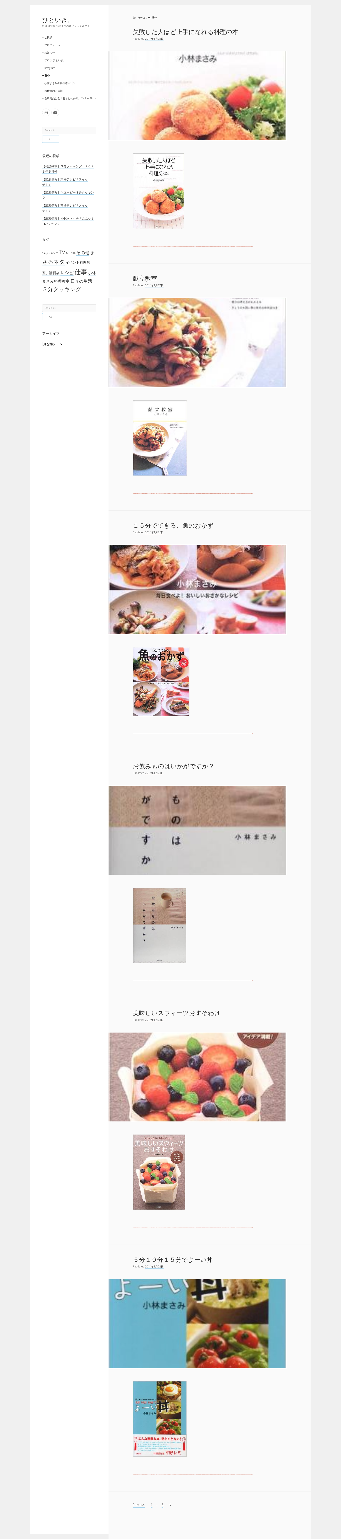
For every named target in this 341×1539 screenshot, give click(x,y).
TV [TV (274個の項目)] (62, 252)
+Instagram (48, 68)
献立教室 (145, 278)
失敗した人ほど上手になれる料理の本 (185, 31)
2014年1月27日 (154, 285)
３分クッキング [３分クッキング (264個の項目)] (61, 289)
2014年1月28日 (154, 39)
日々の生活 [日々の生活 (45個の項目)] (81, 281)
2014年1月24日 (154, 773)
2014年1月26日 (154, 532)
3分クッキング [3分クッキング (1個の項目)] (50, 253)
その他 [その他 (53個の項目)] (82, 252)
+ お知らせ (48, 52)
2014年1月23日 (154, 1020)
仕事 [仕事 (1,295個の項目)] (80, 271)
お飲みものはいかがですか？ (173, 766)
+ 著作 (46, 75)
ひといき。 (58, 20)
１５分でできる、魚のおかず (173, 525)
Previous (139, 1505)
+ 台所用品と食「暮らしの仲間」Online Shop (68, 98)
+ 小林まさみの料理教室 (56, 83)
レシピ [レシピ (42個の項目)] (67, 272)
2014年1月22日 (154, 1266)
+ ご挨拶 (47, 37)
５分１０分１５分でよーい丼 (173, 1259)
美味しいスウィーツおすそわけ (177, 1013)
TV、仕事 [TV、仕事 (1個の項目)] (70, 253)
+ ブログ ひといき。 (54, 60)
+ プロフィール (51, 45)
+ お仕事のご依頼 (52, 91)
